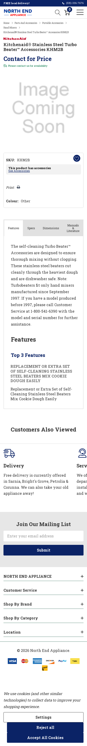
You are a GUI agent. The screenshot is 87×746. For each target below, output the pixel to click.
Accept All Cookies (45, 737)
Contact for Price (27, 59)
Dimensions (51, 228)
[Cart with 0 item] (67, 12)
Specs (31, 228)
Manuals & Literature (73, 228)
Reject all (45, 727)
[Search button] (58, 12)
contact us (22, 65)
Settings (43, 717)
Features (13, 228)
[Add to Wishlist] (76, 158)
